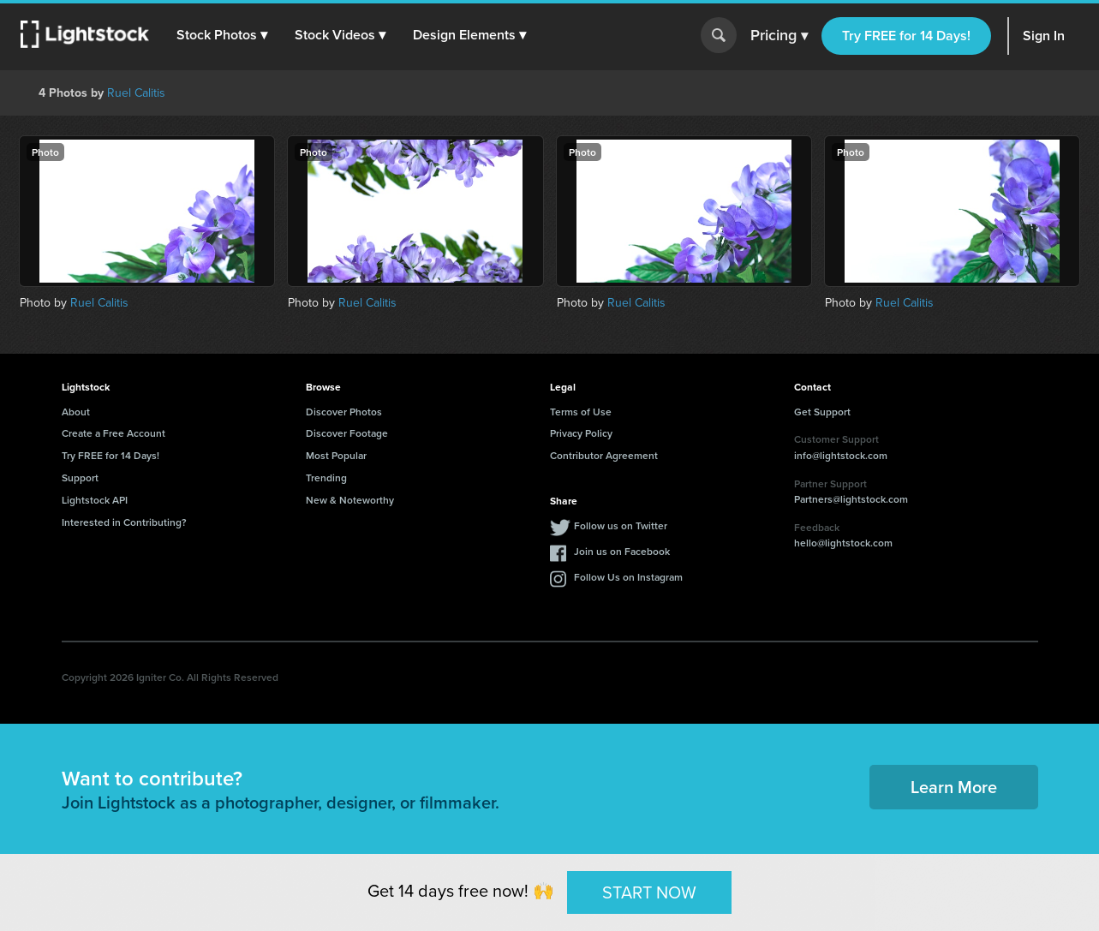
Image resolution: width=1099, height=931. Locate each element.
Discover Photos (344, 411)
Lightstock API (95, 499)
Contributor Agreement (604, 455)
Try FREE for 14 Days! (906, 35)
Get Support (822, 411)
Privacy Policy (581, 433)
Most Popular (336, 455)
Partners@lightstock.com (851, 499)
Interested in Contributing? (124, 522)
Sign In (1044, 35)
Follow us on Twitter (620, 525)
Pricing (779, 36)
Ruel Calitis (136, 93)
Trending (326, 477)
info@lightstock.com (840, 455)
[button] (221, 35)
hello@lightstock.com (843, 542)
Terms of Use (581, 411)
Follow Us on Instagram (628, 577)
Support (80, 477)
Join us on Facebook (622, 551)
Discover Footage (347, 433)
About (76, 411)
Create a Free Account (113, 433)
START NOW (649, 891)
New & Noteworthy (350, 499)
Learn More (954, 786)
